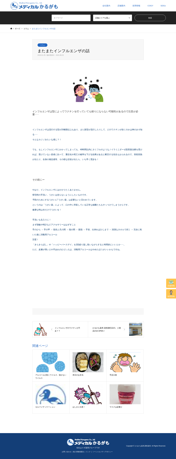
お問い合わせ (66, 452)
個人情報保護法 (78, 452)
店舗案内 (121, 6)
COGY (150, 6)
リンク (88, 452)
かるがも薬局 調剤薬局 (143, 446)
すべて (17, 29)
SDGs (163, 6)
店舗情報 (171, 283)
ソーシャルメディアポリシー (102, 452)
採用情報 (171, 293)
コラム (42, 45)
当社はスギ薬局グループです (88, 448)
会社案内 (106, 6)
